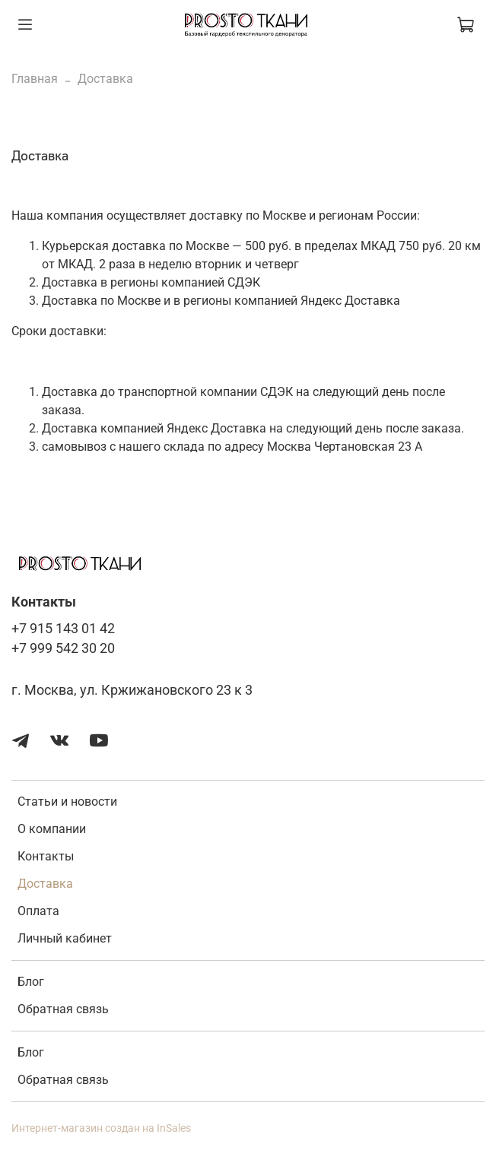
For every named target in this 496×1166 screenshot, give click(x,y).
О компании (51, 829)
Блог (30, 981)
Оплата (38, 911)
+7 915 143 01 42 (63, 628)
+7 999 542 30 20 (63, 648)
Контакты (45, 856)
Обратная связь (63, 1009)
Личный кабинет (64, 938)
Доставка (45, 883)
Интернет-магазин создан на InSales (101, 1128)
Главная (34, 78)
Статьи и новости (67, 801)
